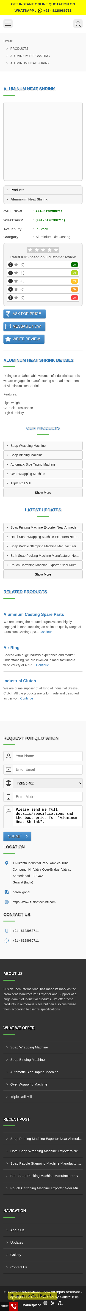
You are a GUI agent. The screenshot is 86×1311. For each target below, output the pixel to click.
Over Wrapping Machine (28, 474)
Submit (15, 836)
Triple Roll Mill (21, 483)
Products (19, 48)
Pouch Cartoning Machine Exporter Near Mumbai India (46, 565)
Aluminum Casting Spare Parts (33, 614)
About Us (17, 1230)
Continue (46, 632)
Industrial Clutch (19, 681)
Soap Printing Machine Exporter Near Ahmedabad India (46, 527)
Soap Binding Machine (27, 455)
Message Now (27, 326)
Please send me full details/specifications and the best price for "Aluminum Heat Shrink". (47, 816)
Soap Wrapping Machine (28, 445)
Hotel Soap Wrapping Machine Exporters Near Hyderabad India (46, 537)
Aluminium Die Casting (30, 56)
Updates (16, 1242)
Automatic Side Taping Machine (33, 464)
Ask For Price (27, 314)
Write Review (26, 339)
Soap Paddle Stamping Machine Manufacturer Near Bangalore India (46, 546)
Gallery (15, 1255)
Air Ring (11, 647)
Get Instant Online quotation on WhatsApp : (43, 8)
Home (8, 41)
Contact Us (18, 1267)
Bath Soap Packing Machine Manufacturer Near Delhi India (46, 555)
